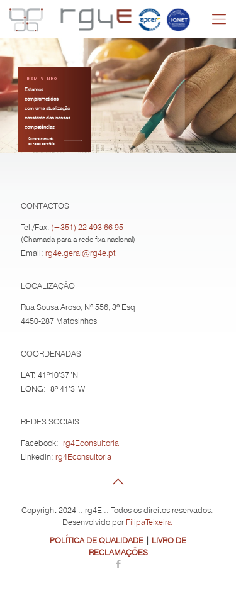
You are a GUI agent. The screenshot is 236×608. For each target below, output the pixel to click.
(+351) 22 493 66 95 (87, 227)
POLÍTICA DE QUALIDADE (96, 540)
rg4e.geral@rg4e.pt (80, 253)
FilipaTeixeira (149, 522)
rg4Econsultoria (91, 443)
